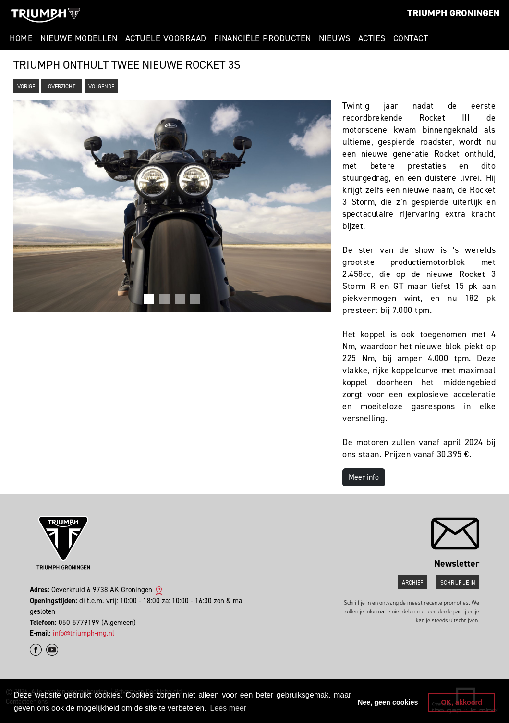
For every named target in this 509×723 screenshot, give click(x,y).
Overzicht (61, 86)
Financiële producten (262, 38)
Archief (412, 582)
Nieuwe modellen (79, 38)
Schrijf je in (457, 582)
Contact (410, 38)
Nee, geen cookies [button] (388, 702)
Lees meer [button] (228, 708)
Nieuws (335, 38)
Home (21, 38)
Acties (372, 38)
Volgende (101, 86)
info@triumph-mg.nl (83, 633)
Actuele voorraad (165, 38)
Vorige (26, 86)
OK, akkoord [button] (461, 702)
